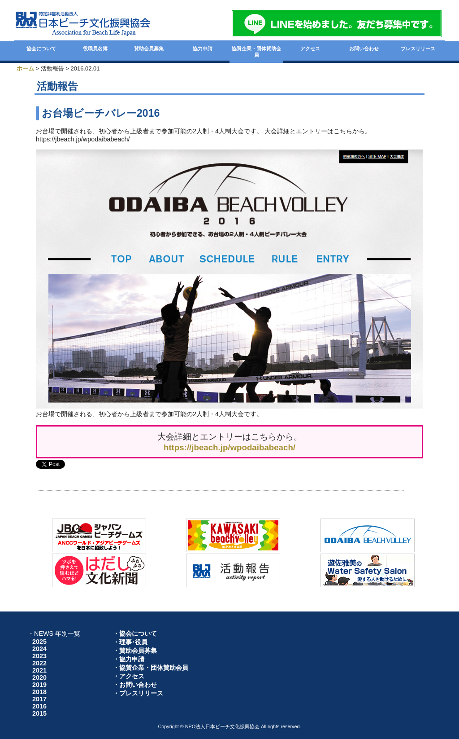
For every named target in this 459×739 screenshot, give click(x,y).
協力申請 (202, 48)
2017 (39, 699)
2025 (39, 641)
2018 (39, 691)
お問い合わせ (364, 48)
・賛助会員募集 (135, 650)
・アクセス (128, 676)
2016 (39, 706)
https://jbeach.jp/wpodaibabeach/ (229, 447)
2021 (39, 670)
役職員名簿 (95, 48)
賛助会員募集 (149, 48)
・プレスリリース (138, 693)
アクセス (310, 48)
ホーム (25, 68)
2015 (39, 713)
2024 (39, 648)
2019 (39, 684)
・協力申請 (128, 659)
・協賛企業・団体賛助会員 (150, 667)
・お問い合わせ (135, 684)
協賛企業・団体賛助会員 (256, 51)
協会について (41, 48)
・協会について (135, 633)
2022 (39, 663)
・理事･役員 (130, 642)
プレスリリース (418, 48)
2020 (39, 677)
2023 (39, 656)
